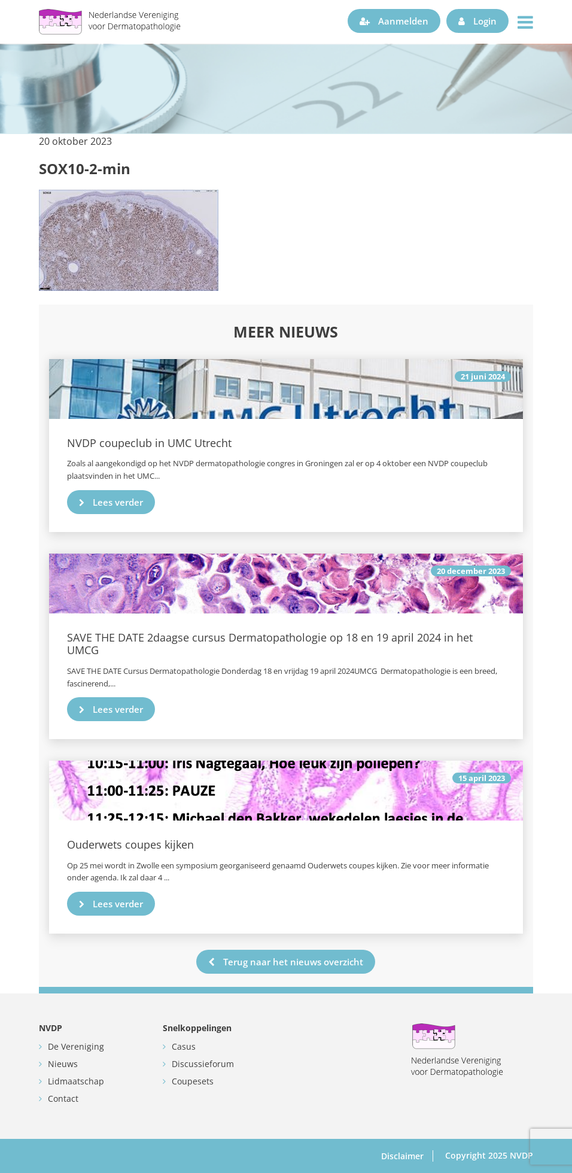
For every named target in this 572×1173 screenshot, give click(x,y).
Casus (184, 1046)
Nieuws (63, 1063)
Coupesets (193, 1081)
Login (477, 21)
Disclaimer (402, 1156)
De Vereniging (76, 1046)
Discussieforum (203, 1063)
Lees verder (111, 502)
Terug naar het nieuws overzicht (285, 962)
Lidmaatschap (76, 1081)
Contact (63, 1098)
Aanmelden (394, 21)
